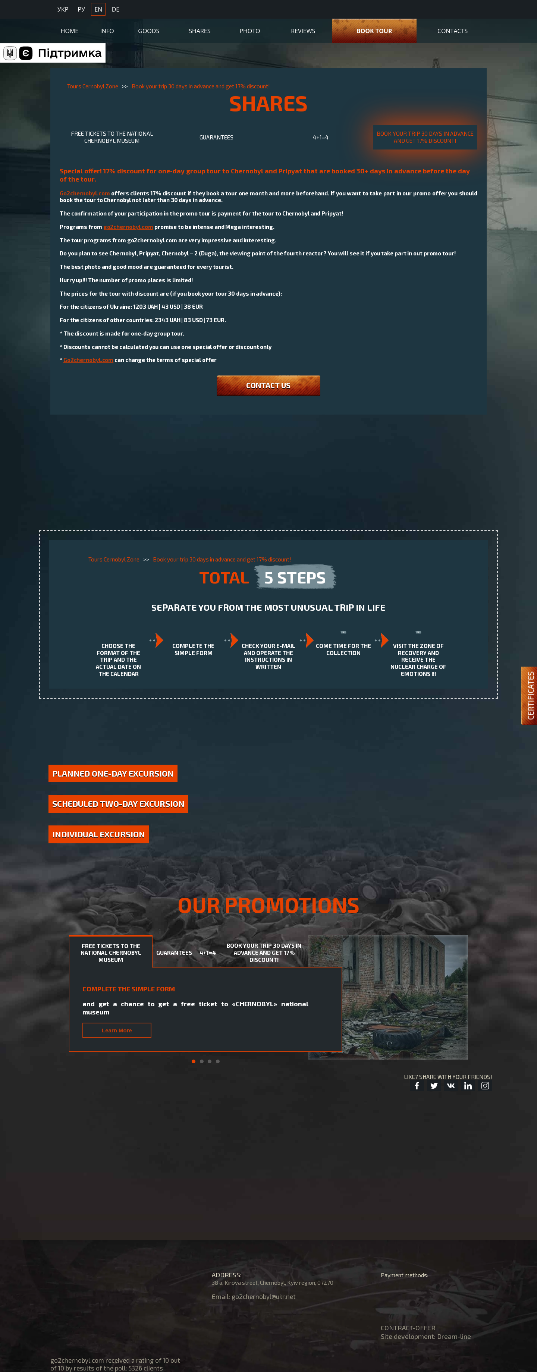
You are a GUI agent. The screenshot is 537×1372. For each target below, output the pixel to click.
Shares (199, 29)
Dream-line (454, 1336)
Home (70, 29)
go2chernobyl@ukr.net (265, 1296)
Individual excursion (106, 866)
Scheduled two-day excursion (119, 828)
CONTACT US (268, 388)
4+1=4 (321, 138)
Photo (249, 29)
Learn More (117, 1063)
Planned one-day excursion (119, 784)
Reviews (303, 29)
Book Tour (374, 29)
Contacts (452, 29)
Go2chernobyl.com (85, 195)
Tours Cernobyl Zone (92, 86)
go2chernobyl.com (128, 229)
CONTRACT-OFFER (408, 1328)
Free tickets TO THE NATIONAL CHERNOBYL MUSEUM (112, 138)
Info (107, 29)
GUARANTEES (216, 138)
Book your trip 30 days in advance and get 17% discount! (201, 86)
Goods (148, 29)
